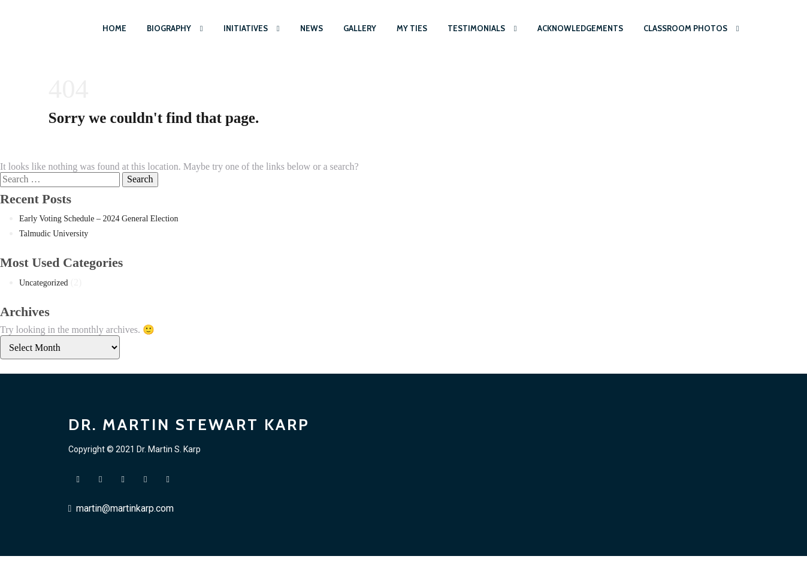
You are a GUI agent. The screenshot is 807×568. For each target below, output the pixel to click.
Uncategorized (43, 282)
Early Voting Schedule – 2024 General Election (98, 218)
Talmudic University (53, 233)
